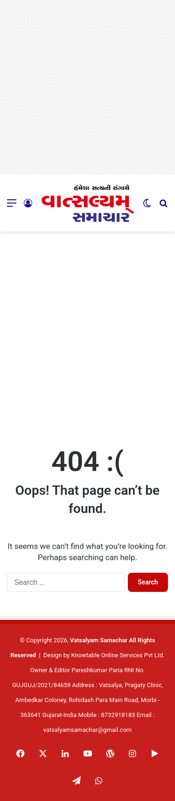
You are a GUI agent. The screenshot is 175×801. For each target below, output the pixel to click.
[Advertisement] (87, 87)
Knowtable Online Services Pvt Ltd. (117, 655)
